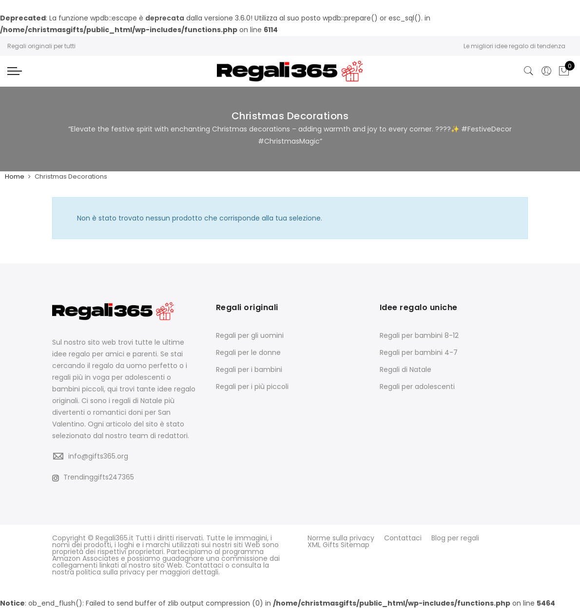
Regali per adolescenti (417, 386)
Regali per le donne (248, 352)
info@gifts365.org (98, 456)
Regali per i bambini (249, 369)
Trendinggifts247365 (93, 477)
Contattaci (403, 538)
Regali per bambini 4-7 (419, 352)
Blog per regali (455, 538)
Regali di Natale (405, 369)
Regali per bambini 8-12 (419, 335)
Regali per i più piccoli (252, 386)
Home (14, 176)
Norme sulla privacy (341, 538)
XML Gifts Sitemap (338, 545)
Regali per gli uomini (250, 335)
